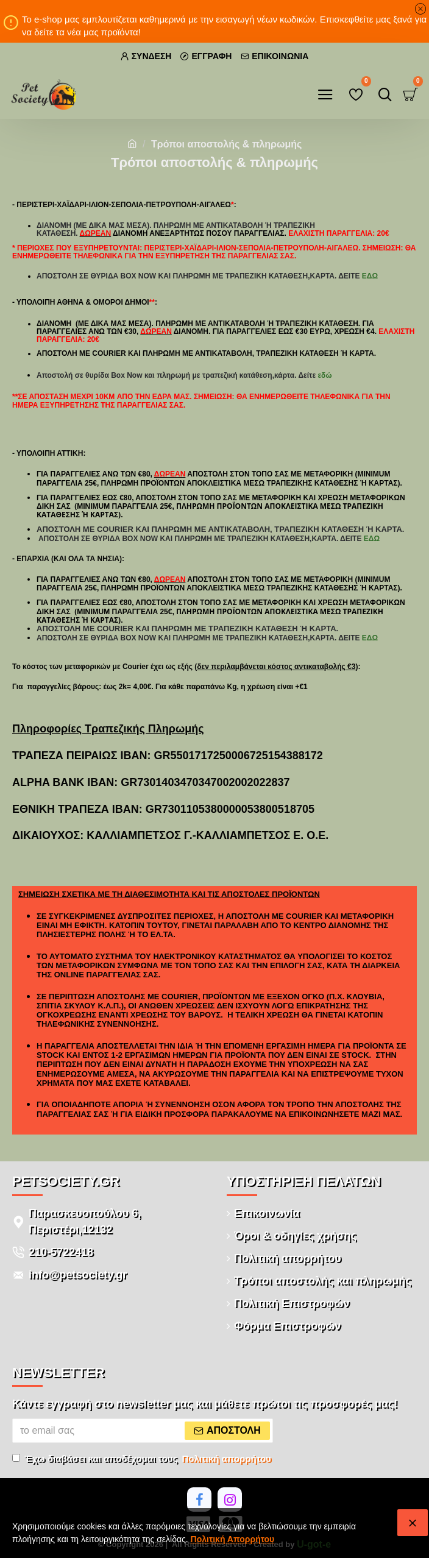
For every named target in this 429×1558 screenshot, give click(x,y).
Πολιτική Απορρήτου (233, 1539)
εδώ (370, 276)
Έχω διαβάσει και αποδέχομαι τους (142, 1459)
